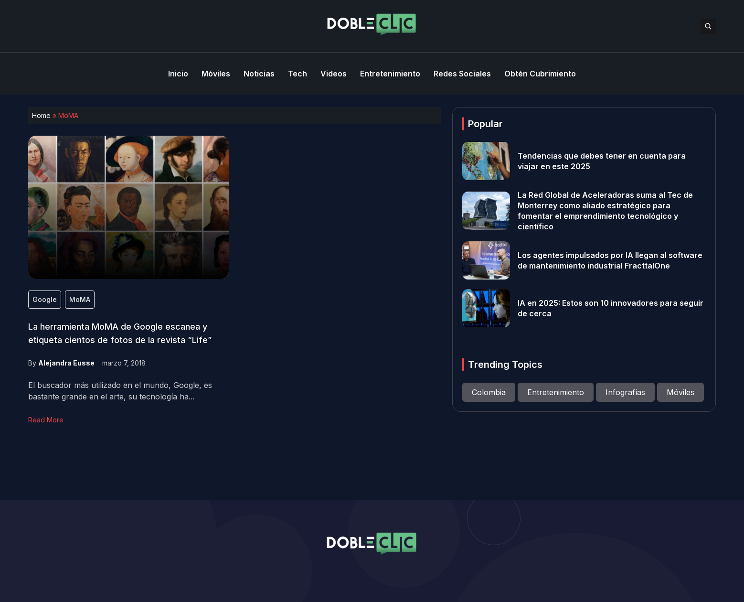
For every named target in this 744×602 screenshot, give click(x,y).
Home (41, 115)
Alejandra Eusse (66, 363)
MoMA (79, 299)
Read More (46, 420)
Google (44, 299)
